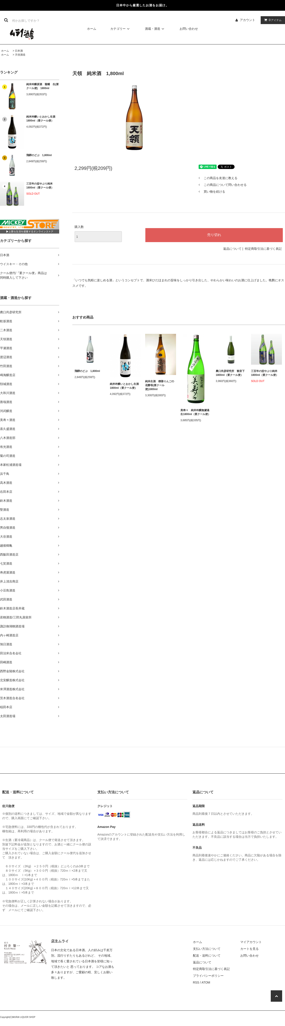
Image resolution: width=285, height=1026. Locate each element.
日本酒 (19, 50)
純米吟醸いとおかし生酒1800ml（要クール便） (40, 118)
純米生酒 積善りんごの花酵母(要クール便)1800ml (159, 385)
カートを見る (249, 948)
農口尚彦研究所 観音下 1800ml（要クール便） (230, 373)
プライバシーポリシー (208, 975)
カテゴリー (120, 28)
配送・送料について (207, 955)
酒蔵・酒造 (155, 28)
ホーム (91, 28)
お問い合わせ (189, 28)
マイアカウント (251, 942)
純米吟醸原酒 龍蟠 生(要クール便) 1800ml (42, 86)
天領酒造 (20, 54)
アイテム (271, 20)
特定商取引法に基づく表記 (263, 248)
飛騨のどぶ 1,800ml (39, 155)
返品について (232, 248)
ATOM (205, 982)
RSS (196, 982)
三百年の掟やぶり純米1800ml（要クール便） (40, 185)
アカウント (247, 20)
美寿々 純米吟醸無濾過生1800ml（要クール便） (195, 412)
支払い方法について (207, 948)
